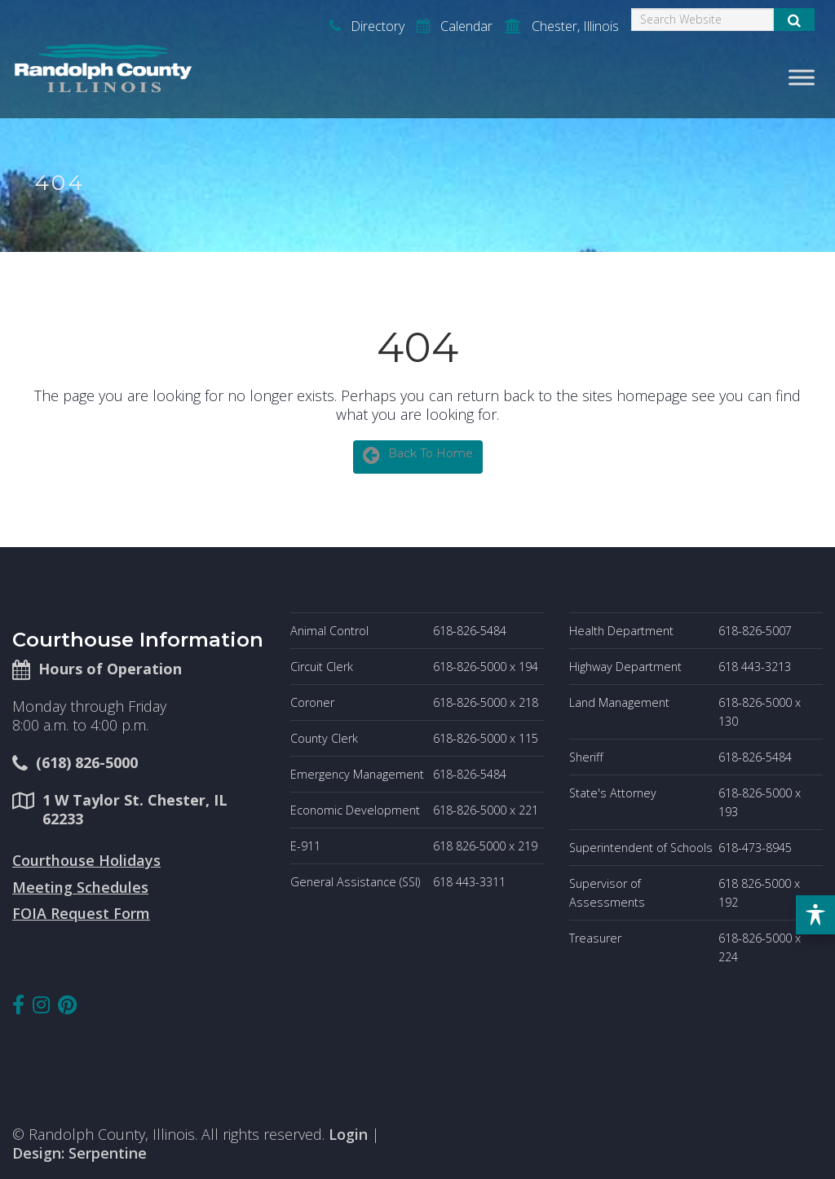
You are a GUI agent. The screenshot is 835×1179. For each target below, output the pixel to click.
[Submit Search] (794, 19)
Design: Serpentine (79, 1153)
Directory (366, 26)
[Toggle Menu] (802, 77)
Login (348, 1134)
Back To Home (418, 455)
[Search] (702, 19)
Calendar (455, 26)
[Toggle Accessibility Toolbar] (815, 914)
